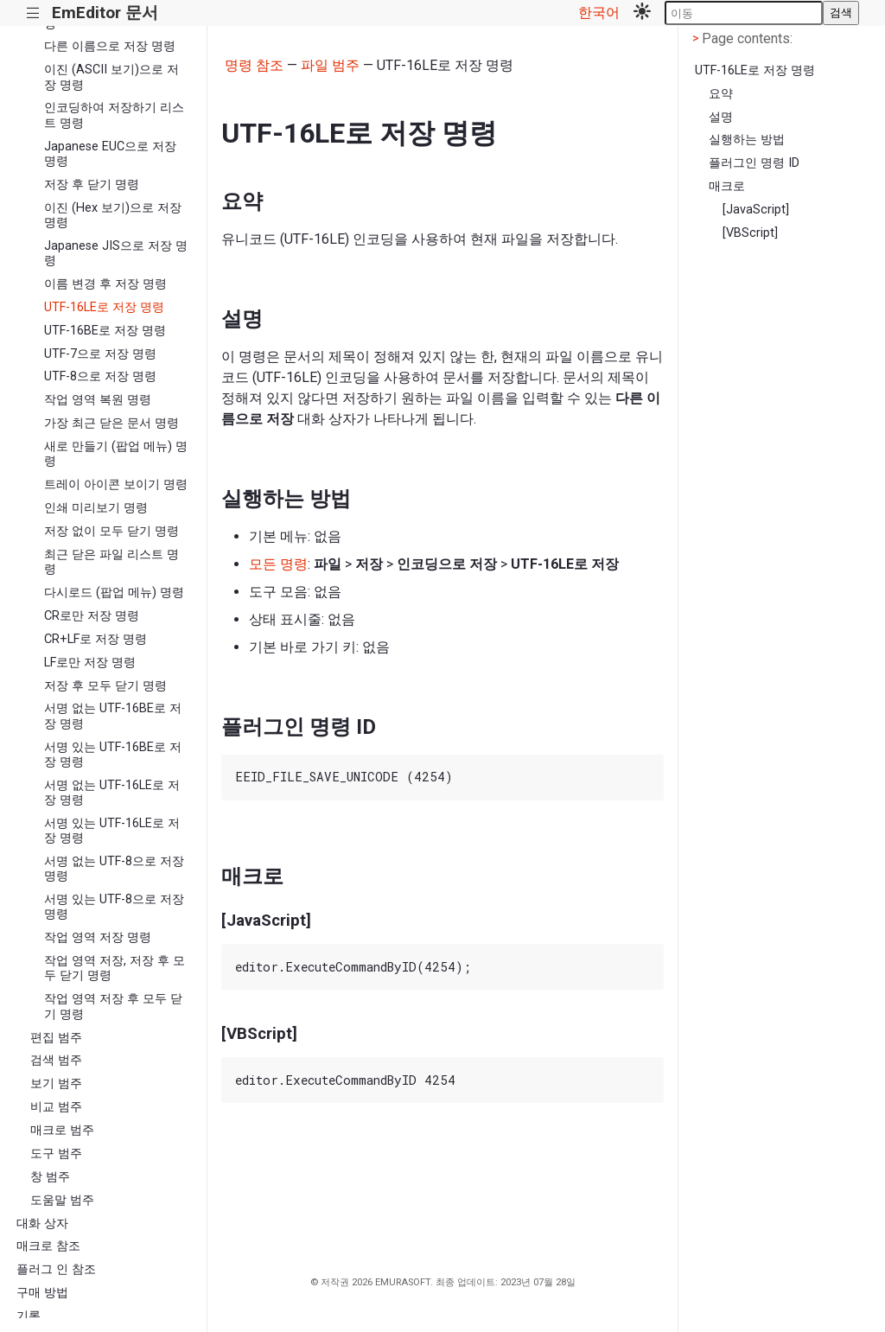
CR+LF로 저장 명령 (95, 639)
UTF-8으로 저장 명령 (100, 376)
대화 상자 (42, 1223)
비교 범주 (56, 1106)
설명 (721, 117)
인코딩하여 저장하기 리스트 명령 (114, 115)
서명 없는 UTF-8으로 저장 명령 (114, 868)
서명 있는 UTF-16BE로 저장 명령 (112, 754)
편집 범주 (56, 1037)
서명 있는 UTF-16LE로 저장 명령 (112, 830)
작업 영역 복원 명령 (97, 399)
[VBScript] (750, 233)
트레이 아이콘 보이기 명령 (116, 484)
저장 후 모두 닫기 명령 (105, 686)
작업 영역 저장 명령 (97, 937)
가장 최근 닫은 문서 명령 (111, 423)
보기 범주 (56, 1083)
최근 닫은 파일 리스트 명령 (111, 562)
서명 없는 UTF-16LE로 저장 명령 (112, 792)
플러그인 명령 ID (754, 163)
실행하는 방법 (747, 139)
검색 (841, 12)
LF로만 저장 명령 (90, 662)
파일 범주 (330, 65)
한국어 (599, 12)
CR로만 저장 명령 (91, 616)
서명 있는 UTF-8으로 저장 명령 (114, 906)
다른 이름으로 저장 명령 (109, 46)
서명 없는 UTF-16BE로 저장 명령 (112, 715)
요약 (721, 93)
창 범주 (50, 1176)
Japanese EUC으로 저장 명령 (110, 154)
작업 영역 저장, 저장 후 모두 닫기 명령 (114, 968)
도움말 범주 (62, 1200)
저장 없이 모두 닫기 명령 (111, 531)
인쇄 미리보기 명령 (96, 507)
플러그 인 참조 (56, 1269)
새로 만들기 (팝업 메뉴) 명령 (116, 453)
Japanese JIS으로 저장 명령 (116, 253)
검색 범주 (56, 1060)
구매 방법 (42, 1292)
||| (33, 13)
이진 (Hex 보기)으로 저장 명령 (112, 215)
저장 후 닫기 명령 (91, 184)
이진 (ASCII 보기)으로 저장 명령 (111, 77)
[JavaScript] (756, 209)
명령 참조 (254, 65)
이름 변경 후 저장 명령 (105, 284)
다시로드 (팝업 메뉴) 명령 (114, 592)
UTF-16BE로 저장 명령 (105, 330)
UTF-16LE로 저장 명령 (104, 307)
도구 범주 (56, 1153)
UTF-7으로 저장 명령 (100, 354)
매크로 (727, 186)
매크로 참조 (48, 1246)
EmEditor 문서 (105, 12)
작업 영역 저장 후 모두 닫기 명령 (113, 1006)
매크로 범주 (62, 1130)
